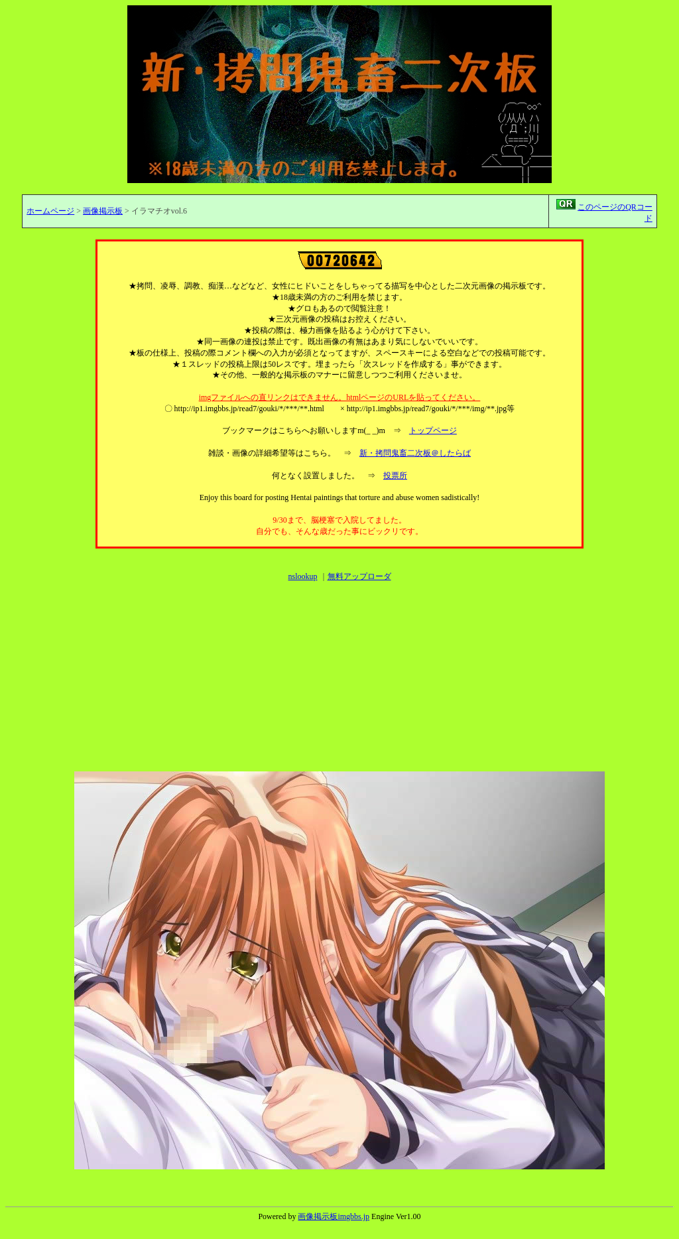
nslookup (302, 576)
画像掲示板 (103, 211)
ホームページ (50, 211)
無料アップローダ (359, 576)
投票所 (395, 475)
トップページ (433, 430)
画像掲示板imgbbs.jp (333, 1216)
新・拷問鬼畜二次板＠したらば (415, 453)
